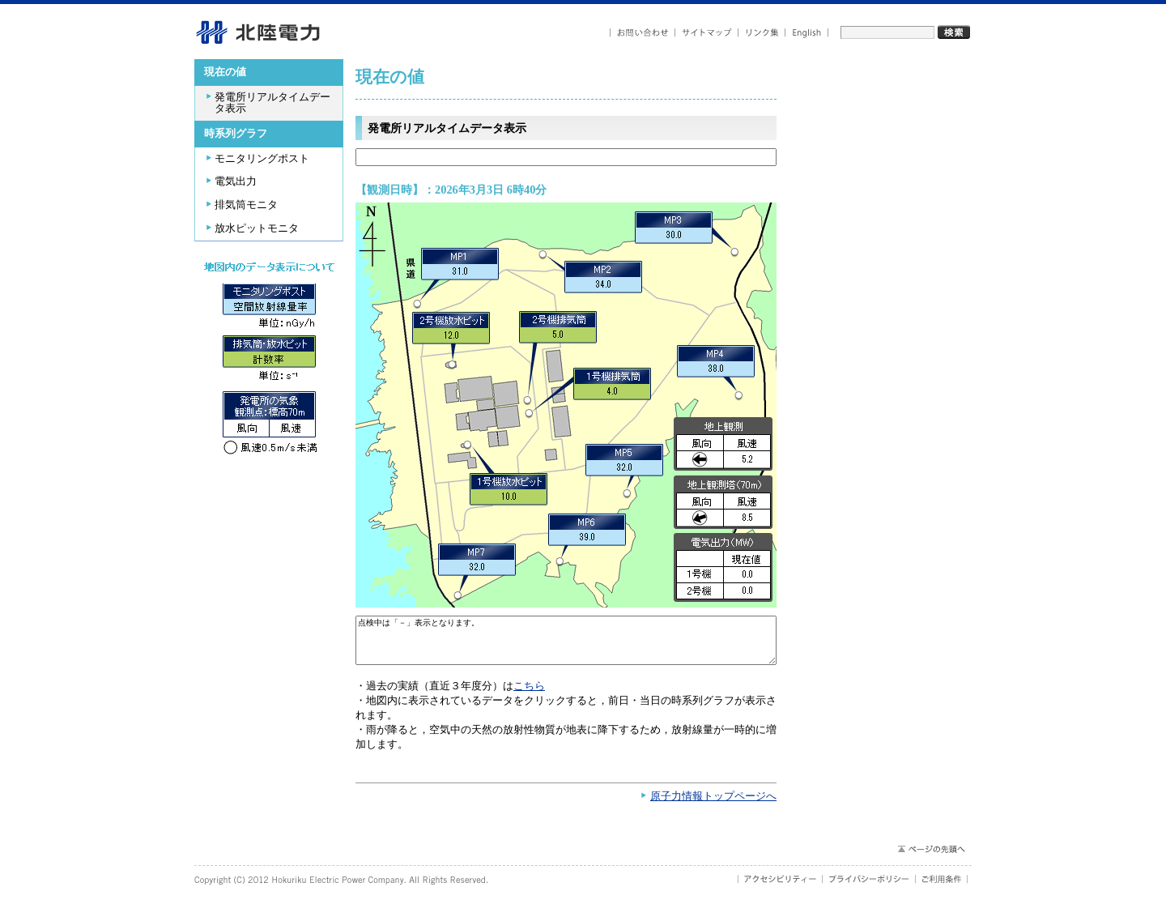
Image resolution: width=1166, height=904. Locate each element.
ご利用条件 (942, 887)
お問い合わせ (642, 33)
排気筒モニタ (246, 205)
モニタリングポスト (262, 158)
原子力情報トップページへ (713, 804)
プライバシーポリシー (869, 887)
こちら (529, 694)
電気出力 (236, 181)
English (806, 33)
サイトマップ (706, 33)
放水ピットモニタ (257, 228)
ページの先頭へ (930, 857)
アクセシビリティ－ (780, 887)
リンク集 (761, 33)
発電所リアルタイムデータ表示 (272, 103)
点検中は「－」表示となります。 (566, 644)
